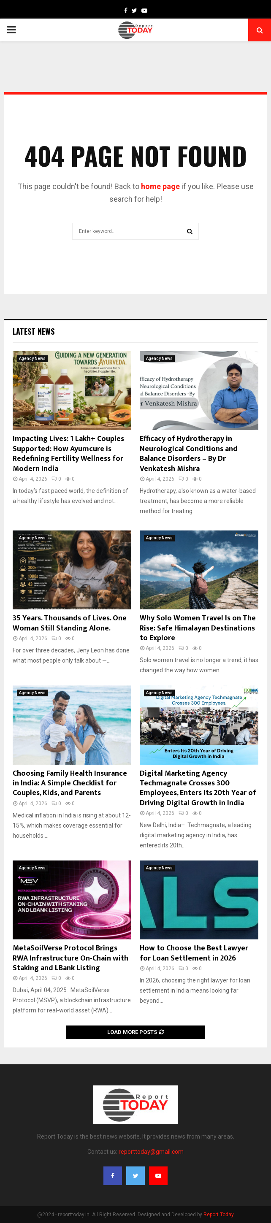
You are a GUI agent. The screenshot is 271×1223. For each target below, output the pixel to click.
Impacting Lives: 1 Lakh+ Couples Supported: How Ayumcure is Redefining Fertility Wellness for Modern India (68, 454)
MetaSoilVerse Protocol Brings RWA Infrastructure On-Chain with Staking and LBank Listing (70, 958)
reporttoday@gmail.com (151, 1151)
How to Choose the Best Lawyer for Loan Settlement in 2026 (194, 953)
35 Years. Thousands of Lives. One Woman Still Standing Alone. (70, 623)
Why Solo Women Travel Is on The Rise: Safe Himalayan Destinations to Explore (198, 628)
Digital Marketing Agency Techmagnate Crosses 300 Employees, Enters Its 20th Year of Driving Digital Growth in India (198, 788)
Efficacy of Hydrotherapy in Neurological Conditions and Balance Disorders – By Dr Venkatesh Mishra (189, 454)
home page (160, 186)
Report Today (218, 1215)
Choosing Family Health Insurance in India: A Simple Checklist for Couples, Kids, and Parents (70, 783)
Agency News (32, 358)
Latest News (33, 331)
